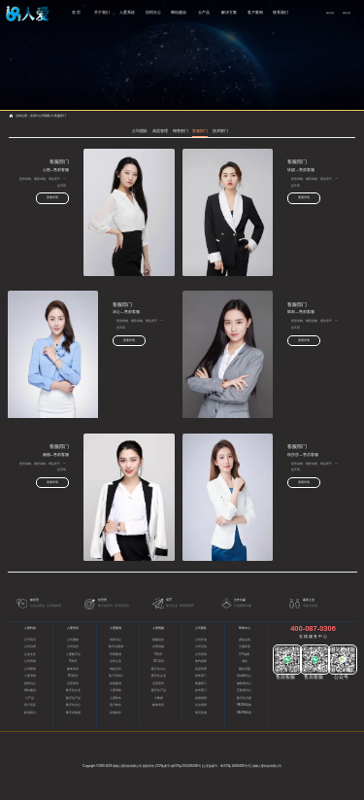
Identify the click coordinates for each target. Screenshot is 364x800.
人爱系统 (127, 13)
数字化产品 (73, 698)
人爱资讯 (73, 628)
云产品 (204, 13)
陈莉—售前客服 (291, 312)
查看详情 (62, 197)
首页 (33, 116)
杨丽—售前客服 (65, 455)
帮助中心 (244, 628)
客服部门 (60, 116)
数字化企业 (73, 690)
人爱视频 (158, 628)
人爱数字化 (73, 654)
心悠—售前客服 (65, 170)
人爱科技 (30, 628)
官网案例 (115, 654)
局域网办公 (244, 676)
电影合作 (115, 669)
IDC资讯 (73, 676)
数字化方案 (244, 698)
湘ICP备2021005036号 (186, 766)
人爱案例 (115, 628)
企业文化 (30, 654)
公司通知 (73, 640)
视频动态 (158, 640)
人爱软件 (115, 698)
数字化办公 (73, 705)
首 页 (76, 13)
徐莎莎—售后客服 (302, 455)
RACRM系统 (244, 713)
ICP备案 (243, 654)
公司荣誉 (30, 669)
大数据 (158, 698)
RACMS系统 (244, 705)
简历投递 (201, 713)
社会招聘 (201, 705)
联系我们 (280, 13)
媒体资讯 (73, 669)
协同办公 (153, 13)
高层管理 (160, 130)
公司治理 (30, 646)
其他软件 (115, 713)
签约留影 (201, 661)
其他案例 (115, 683)
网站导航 (330, 13)
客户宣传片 (116, 676)
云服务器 (244, 646)
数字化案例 (116, 646)
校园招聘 (201, 698)
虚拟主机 (244, 640)
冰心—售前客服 (116, 312)
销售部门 (180, 130)
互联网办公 (244, 690)
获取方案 (346, 13)
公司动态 (73, 646)
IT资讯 (73, 661)
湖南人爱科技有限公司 (127, 766)
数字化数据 (73, 713)
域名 (245, 661)
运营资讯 (73, 683)
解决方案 (229, 13)
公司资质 (30, 661)
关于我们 (102, 13)
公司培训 (201, 654)
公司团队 (44, 116)
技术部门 (220, 130)
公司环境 (201, 640)
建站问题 (244, 669)
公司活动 (201, 646)
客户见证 (30, 705)
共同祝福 (158, 646)
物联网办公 (244, 683)
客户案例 (255, 13)
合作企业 (115, 661)
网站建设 (178, 13)
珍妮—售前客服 (291, 170)
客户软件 (115, 705)
